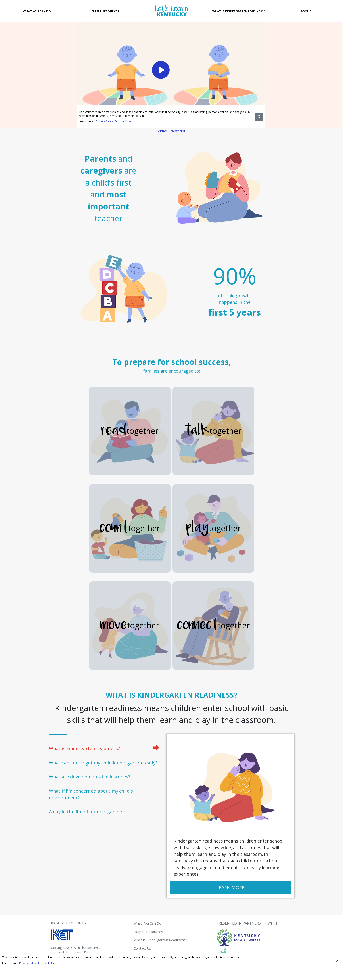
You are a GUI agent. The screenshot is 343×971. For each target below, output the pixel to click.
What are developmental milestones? (89, 777)
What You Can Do (37, 11)
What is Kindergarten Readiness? (238, 11)
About (306, 11)
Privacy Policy (83, 952)
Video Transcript (171, 131)
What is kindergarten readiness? (84, 748)
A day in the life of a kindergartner (86, 811)
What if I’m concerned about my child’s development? (91, 794)
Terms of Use (60, 952)
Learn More (230, 887)
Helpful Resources (104, 11)
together (130, 431)
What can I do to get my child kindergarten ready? (103, 763)
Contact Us (142, 948)
